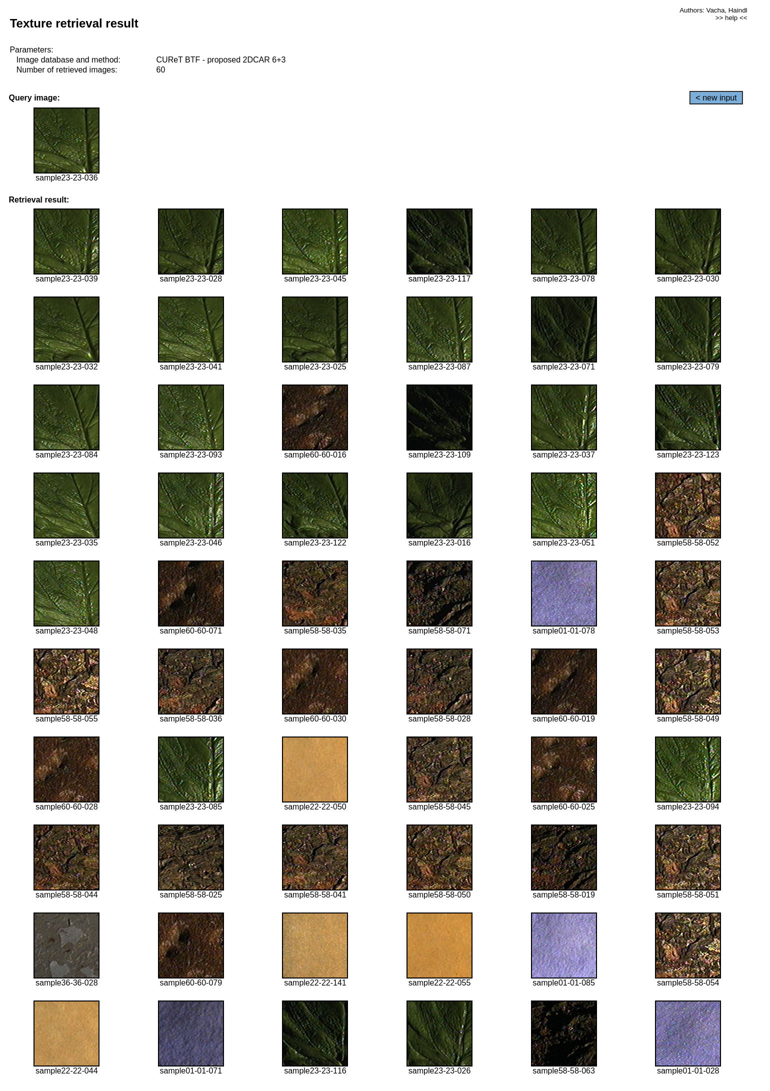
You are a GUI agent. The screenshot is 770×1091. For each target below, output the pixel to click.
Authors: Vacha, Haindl (713, 10)
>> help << (732, 18)
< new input (716, 98)
